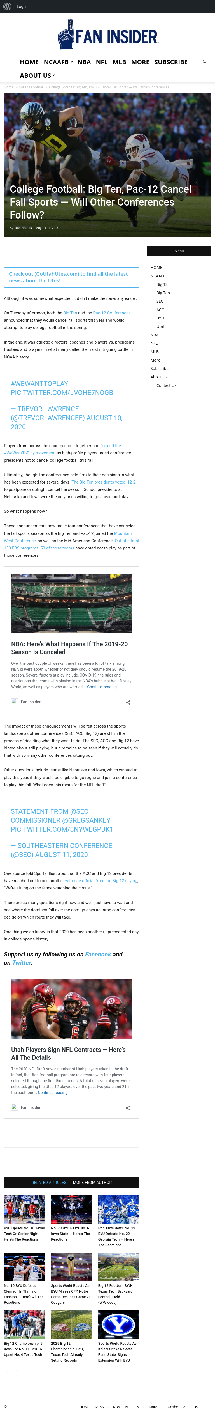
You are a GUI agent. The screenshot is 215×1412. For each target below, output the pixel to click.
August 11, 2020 (61, 855)
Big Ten (70, 313)
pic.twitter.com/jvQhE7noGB (62, 393)
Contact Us (166, 385)
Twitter (21, 962)
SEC (159, 301)
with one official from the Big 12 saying (101, 880)
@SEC (79, 811)
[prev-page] (7, 1371)
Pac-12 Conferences (111, 313)
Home (8, 87)
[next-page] (16, 1371)
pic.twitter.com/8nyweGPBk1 (62, 829)
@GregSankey (86, 820)
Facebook (98, 954)
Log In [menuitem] (22, 6)
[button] (204, 62)
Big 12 (162, 284)
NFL (102, 62)
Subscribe (171, 62)
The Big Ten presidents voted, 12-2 (103, 482)
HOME (29, 62)
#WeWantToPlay (39, 384)
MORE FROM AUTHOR (92, 1183)
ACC (160, 309)
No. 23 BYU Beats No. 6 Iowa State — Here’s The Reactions (70, 1233)
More (140, 62)
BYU (160, 318)
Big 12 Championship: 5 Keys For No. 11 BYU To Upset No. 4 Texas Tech (23, 1349)
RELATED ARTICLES (49, 1183)
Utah (160, 326)
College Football (31, 87)
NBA (84, 62)
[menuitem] (7, 6)
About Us (37, 75)
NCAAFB (58, 62)
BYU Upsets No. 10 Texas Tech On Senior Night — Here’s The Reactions (24, 1233)
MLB (119, 62)
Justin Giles (23, 228)
